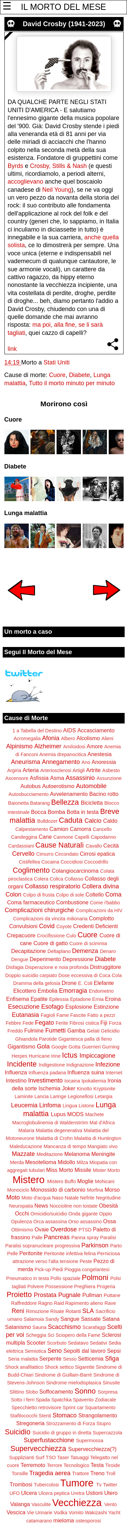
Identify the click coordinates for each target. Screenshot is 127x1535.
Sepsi (114, 1351)
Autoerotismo (58, 786)
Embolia (47, 991)
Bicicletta (92, 803)
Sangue (70, 1319)
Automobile (91, 786)
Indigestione (52, 1065)
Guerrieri (91, 1047)
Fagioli (48, 1015)
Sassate (91, 1319)
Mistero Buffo (61, 1181)
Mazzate (23, 1153)
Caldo (110, 821)
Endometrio (101, 991)
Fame (62, 1015)
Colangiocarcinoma (75, 871)
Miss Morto (59, 1170)
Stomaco (64, 1415)
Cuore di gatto (51, 943)
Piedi (57, 1269)
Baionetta (18, 803)
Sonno (85, 1391)
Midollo (66, 1162)
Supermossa (89, 1440)
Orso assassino (85, 1221)
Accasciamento (95, 730)
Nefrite (87, 1197)
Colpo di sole (70, 895)
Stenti (45, 1415)
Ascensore (16, 778)
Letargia (103, 1096)
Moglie (85, 1181)
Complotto (101, 918)
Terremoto (33, 1465)
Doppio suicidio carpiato (31, 975)
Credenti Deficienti (95, 926)
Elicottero (24, 991)
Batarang (40, 803)
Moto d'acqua (35, 1197)
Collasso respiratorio (52, 886)
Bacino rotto (103, 794)
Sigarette (84, 1367)
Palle (37, 1237)
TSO (51, 1457)
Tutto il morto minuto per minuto (71, 383)
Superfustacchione (49, 1440)
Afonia (50, 738)
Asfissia (39, 778)
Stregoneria (30, 1423)
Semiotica (35, 1351)
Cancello (102, 829)
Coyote (64, 926)
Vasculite (41, 1504)
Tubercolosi (46, 1484)
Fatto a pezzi (101, 1015)
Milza (82, 1162)
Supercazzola (107, 1432)
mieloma (63, 1520)
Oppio (105, 1213)
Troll (110, 1473)
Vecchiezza (77, 1502)
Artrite (93, 770)
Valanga (20, 1504)
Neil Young (56, 189)
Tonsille (20, 1473)
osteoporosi (88, 1520)
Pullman (92, 1295)
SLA (88, 1311)
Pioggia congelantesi (86, 1269)
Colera (41, 879)
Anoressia (103, 762)
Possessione (59, 1286)
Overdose (63, 1229)
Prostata (45, 1295)
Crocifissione (51, 935)
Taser (63, 1457)
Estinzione (106, 1007)
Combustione (72, 902)
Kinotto (84, 1088)
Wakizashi (96, 1512)
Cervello (23, 853)
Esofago (52, 1006)
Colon (13, 894)
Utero (111, 1493)
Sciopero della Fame (78, 1335)
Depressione (78, 959)
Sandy (52, 1319)
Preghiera (84, 1286)
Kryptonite (104, 1088)
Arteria (31, 770)
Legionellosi (80, 1096)
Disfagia (15, 967)
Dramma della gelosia (36, 983)
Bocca (38, 812)
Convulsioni (23, 926)
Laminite (24, 1096)
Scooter (35, 1343)
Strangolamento (97, 1415)
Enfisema (17, 999)
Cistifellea (29, 862)
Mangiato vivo (102, 1146)
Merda (17, 1162)
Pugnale (69, 1295)
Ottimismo (22, 1229)
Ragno (45, 1303)
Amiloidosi (74, 746)
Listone (86, 1105)
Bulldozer (47, 821)
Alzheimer (47, 746)
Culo (71, 935)
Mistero (28, 1179)
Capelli (82, 837)
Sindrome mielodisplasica (73, 1382)
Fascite (78, 1015)
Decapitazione (28, 951)
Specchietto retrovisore (36, 1407)
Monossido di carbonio (57, 1190)
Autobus (31, 786)
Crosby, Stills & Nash (58, 166)
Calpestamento (31, 829)
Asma (57, 778)
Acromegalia (27, 738)
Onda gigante (83, 1213)
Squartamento (100, 1407)
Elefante (104, 983)
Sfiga (112, 1358)
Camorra (80, 829)
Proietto (18, 1294)
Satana (111, 1319)
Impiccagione (97, 1055)
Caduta (71, 820)
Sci (50, 1335)
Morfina (95, 1190)
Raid (59, 1303)
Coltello (94, 894)
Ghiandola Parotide (36, 1039)
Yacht (114, 1512)
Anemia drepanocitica (62, 754)
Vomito (76, 1512)
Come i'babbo (105, 902)
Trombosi (21, 1484)
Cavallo (94, 846)
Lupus (58, 1114)
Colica (56, 879)
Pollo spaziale (65, 1278)
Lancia (41, 1096)
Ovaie (42, 1229)
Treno (97, 1473)
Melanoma (77, 1154)
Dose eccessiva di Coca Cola (90, 975)
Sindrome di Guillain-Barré (63, 1375)
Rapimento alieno (84, 1303)
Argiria (14, 770)
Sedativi (98, 1343)
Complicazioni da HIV (99, 910)
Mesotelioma (40, 1162)
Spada (43, 1399)
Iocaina (72, 1081)
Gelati (93, 1031)
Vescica (15, 1512)
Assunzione (109, 778)
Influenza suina (85, 1072)
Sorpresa (108, 1392)
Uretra (78, 1493)
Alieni (107, 738)
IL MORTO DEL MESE (63, 7)
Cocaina (50, 862)
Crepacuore (21, 935)
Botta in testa (83, 812)
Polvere (35, 1286)
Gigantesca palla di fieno (85, 1039)
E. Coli (85, 983)
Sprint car (73, 1407)
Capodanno (103, 837)
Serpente (50, 1358)
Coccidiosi (72, 862)
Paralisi (108, 1237)
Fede (28, 1023)
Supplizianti (21, 1457)
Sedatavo (78, 1343)
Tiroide (112, 1465)
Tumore (76, 1483)
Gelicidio (110, 1031)
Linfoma (50, 1105)
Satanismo (18, 1327)
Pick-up (43, 1269)
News (41, 1206)
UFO (14, 1493)
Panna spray (85, 1237)
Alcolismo (88, 738)
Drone (69, 983)
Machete (94, 1114)
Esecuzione (24, 1006)
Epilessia (59, 999)
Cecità (111, 845)
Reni (18, 1311)
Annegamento (61, 761)
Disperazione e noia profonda (57, 967)
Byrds (15, 166)
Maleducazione (25, 1146)
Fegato (44, 1022)
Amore (95, 746)
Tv (99, 1484)
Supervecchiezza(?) (92, 1449)
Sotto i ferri (23, 1399)
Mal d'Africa (102, 1122)
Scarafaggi (94, 1327)
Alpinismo (19, 746)
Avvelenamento (69, 794)
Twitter (110, 1484)
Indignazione (80, 1065)
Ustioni (94, 1493)
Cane (45, 837)
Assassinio (80, 777)
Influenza (16, 1072)
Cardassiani (21, 846)
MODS (75, 1114)
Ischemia (50, 1088)
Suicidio (17, 1432)
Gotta (74, 1047)
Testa (97, 1465)
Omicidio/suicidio (48, 1213)
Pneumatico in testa (27, 1278)
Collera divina (100, 886)
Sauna (40, 1327)
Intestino (16, 1080)
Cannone (63, 837)
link (12, 348)
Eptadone (80, 999)
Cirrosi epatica (97, 854)
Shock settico (59, 1367)
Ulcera (29, 1493)
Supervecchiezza (38, 1448)
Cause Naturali (59, 845)
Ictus (70, 1055)
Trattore (80, 1473)
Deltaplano (59, 951)
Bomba (56, 812)
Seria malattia (23, 1359)
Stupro (104, 1423)
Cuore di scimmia (88, 943)
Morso (112, 1190)
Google (59, 1047)
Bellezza (65, 802)
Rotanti (73, 1311)
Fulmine (34, 1030)
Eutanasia (25, 1014)
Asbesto (111, 770)
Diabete (79, 375)
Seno (54, 1350)
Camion (58, 829)
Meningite (103, 1154)
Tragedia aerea (49, 1473)
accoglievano (25, 181)
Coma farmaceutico (31, 902)
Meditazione (50, 1154)
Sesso (70, 1359)
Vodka (60, 1512)
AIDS (69, 730)
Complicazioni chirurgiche (39, 910)
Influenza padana (47, 1072)
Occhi (22, 1213)
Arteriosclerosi (55, 770)
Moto (13, 1197)
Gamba (76, 1030)
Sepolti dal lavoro (84, 1351)
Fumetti (55, 1030)
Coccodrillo (96, 862)
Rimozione (37, 1311)
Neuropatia (21, 1206)
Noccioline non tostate (73, 1206)
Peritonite (30, 1253)
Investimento (45, 1080)
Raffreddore (24, 1303)
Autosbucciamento (28, 794)
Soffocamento (56, 1391)
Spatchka (61, 1399)
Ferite (62, 1023)
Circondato (67, 854)
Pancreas (57, 1237)
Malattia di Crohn (54, 1138)
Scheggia (36, 1335)
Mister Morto (106, 1170)
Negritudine (108, 1197)
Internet (114, 1072)
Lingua (70, 1105)
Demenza (85, 951)
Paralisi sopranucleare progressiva (42, 1245)
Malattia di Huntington (97, 1138)
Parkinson (94, 1245)
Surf (40, 1457)
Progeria (106, 1286)
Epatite (38, 999)
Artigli (78, 770)
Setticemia (91, 1358)
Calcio (92, 820)
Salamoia (34, 1319)
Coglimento (31, 870)
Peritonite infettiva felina (70, 1253)
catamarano (39, 1520)
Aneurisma (25, 761)
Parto (116, 1245)
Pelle (12, 1253)
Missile (83, 1170)
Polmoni (95, 1277)
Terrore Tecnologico (68, 1465)
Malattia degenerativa (59, 1130)
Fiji (103, 1023)
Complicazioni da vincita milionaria (50, 918)
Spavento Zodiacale (94, 1399)
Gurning (110, 1047)
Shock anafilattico (24, 1367)
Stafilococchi (24, 1415)
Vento (110, 1504)
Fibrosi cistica (84, 1023)
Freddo (15, 1031)
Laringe (58, 1096)
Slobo (31, 1392)
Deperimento (45, 959)
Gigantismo (21, 1046)
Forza (115, 1023)
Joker (69, 1088)
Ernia (98, 999)
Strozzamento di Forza (70, 1423)
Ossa (109, 1221)
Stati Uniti (57, 362)
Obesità (108, 1206)
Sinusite (111, 1382)
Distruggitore (105, 967)
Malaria (26, 1130)
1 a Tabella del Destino (37, 730)
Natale (72, 1197)
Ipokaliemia (93, 1081)
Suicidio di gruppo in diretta (62, 1432)
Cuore (57, 375)
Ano (86, 762)
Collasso (74, 879)
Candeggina (24, 837)
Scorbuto (57, 1343)
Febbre (13, 1023)
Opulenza (21, 1221)
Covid (47, 926)
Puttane (112, 1295)
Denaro (108, 951)
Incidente (22, 1064)
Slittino (16, 1392)
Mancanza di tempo (65, 1146)
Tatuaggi (79, 1457)
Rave (110, 1303)
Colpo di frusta (39, 895)
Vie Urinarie (39, 1512)
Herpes (19, 1056)
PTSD (85, 1229)
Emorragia (73, 990)
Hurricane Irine (45, 1056)
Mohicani (104, 1181)
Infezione (107, 1064)
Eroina (113, 999)
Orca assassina (50, 1221)
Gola (43, 1046)
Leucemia (24, 1105)
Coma (113, 894)
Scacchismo (64, 1327)
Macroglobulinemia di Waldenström (50, 1122)
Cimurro (45, 854)
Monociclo (18, 1190)
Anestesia (99, 754)
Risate (57, 1311)
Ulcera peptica (54, 1493)
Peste (86, 1261)
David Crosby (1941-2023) (64, 24)
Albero (68, 738)
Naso (57, 1197)
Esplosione (78, 1007)
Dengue (19, 959)
